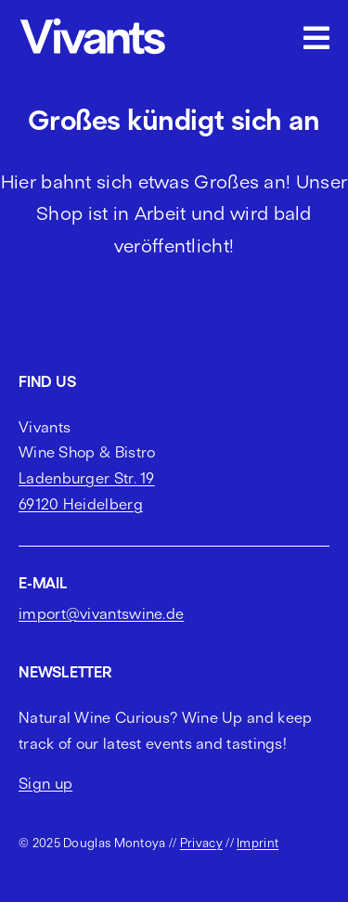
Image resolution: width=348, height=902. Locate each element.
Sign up (45, 783)
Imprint (257, 842)
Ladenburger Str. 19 (87, 478)
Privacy (201, 842)
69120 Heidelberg (81, 504)
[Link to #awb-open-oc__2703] (316, 38)
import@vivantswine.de (101, 613)
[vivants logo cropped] (93, 20)
